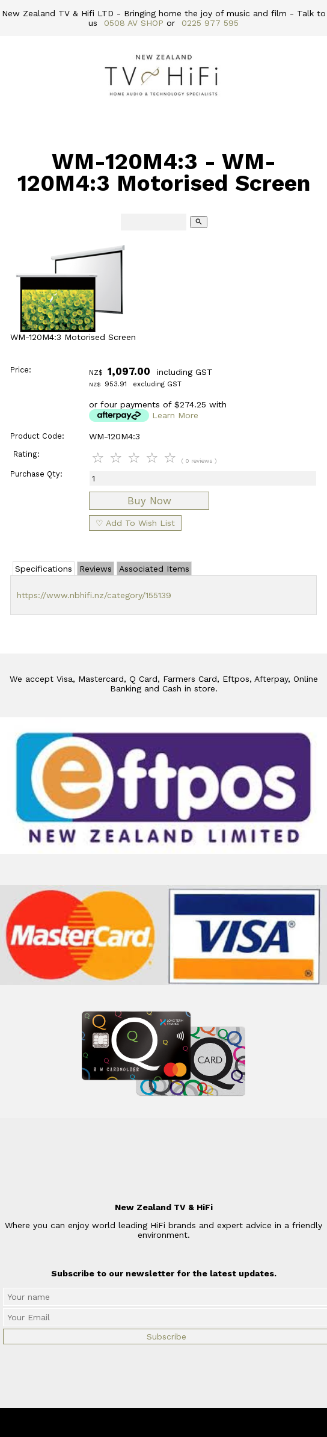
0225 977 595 (210, 23)
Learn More (175, 415)
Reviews (95, 568)
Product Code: (37, 435)
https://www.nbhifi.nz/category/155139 (94, 595)
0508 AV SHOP (134, 23)
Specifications (43, 568)
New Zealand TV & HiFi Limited (196, 1422)
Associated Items (154, 568)
